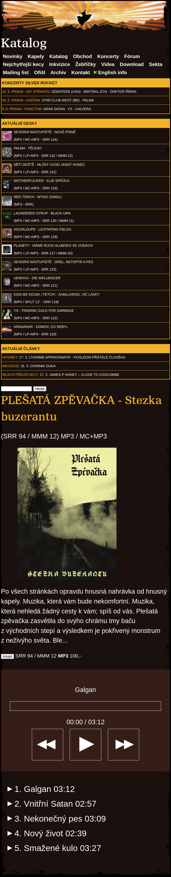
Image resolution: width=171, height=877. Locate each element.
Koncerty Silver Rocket (29, 83)
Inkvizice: (11, 366)
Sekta (156, 64)
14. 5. (6, 91)
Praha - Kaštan (26, 100)
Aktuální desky (19, 123)
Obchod (82, 56)
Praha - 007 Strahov (31, 91)
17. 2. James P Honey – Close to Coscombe (79, 375)
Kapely (36, 56)
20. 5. (6, 100)
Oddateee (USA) (65, 91)
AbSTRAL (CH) (95, 91)
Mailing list (16, 72)
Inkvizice (59, 64)
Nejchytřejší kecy (23, 64)
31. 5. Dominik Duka (38, 366)
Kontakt (80, 72)
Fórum (132, 56)
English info (112, 72)
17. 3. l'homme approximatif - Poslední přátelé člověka (72, 357)
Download (132, 64)
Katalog (58, 56)
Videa (108, 64)
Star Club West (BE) (61, 100)
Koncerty (108, 56)
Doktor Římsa (123, 91)
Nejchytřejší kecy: (20, 375)
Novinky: (10, 357)
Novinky (12, 56)
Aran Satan (54, 109)
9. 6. (5, 109)
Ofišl (39, 72)
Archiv (58, 72)
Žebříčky (85, 64)
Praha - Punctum (26, 109)
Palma (88, 100)
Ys (70, 109)
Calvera (83, 109)
